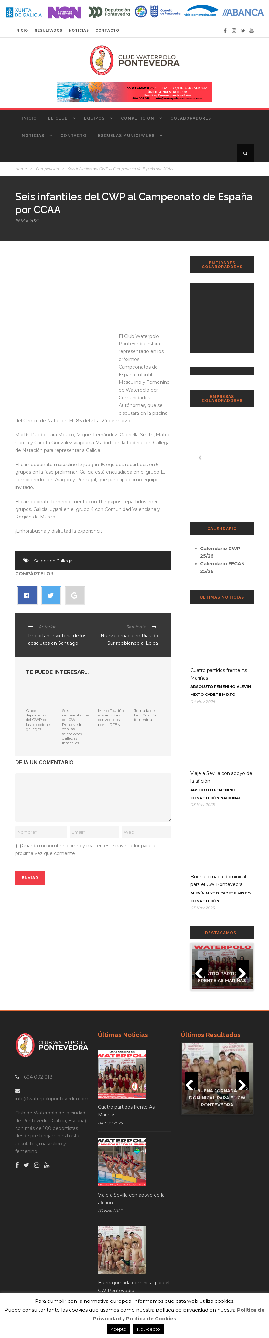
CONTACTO (107, 30)
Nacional (231, 798)
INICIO (21, 30)
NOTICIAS (79, 30)
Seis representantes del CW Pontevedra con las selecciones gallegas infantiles (76, 727)
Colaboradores (190, 118)
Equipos (94, 118)
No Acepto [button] (148, 1329)
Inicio (29, 118)
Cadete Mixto (220, 694)
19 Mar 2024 (27, 220)
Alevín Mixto (204, 893)
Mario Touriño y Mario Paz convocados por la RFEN (111, 717)
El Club (58, 118)
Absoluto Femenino (212, 687)
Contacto (73, 135)
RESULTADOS (48, 30)
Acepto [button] (118, 1329)
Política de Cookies (151, 1318)
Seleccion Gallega (53, 560)
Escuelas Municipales (126, 135)
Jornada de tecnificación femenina (145, 715)
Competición (137, 118)
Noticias (33, 135)
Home (21, 168)
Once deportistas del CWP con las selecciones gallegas (38, 720)
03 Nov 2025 (202, 804)
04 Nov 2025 (202, 701)
